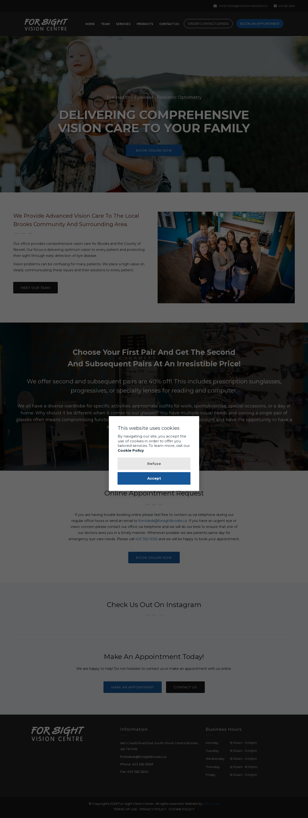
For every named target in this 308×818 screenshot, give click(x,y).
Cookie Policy (131, 450)
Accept (154, 478)
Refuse (154, 463)
